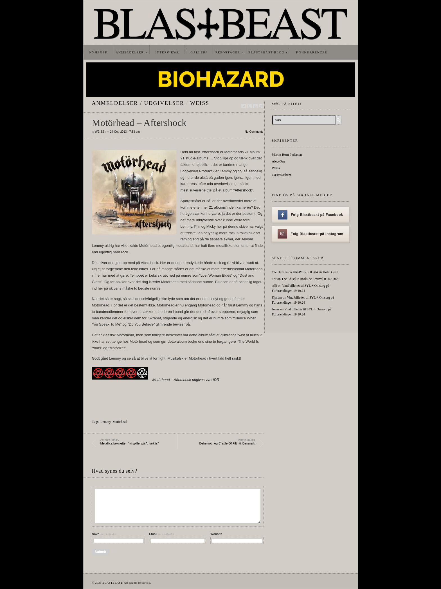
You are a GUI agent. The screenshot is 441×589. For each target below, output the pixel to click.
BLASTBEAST (112, 582)
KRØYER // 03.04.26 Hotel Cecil (315, 272)
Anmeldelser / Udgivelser (138, 103)
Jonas (276, 309)
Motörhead (119, 422)
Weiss (199, 103)
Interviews (167, 52)
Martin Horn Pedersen (287, 155)
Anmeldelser (130, 52)
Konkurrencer (311, 52)
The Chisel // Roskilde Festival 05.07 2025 (310, 279)
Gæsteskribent (281, 175)
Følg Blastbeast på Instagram (310, 234)
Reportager (227, 52)
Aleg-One (278, 161)
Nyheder (98, 52)
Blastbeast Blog (266, 52)
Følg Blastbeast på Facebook (310, 215)
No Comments (254, 131)
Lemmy (105, 422)
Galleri (198, 52)
